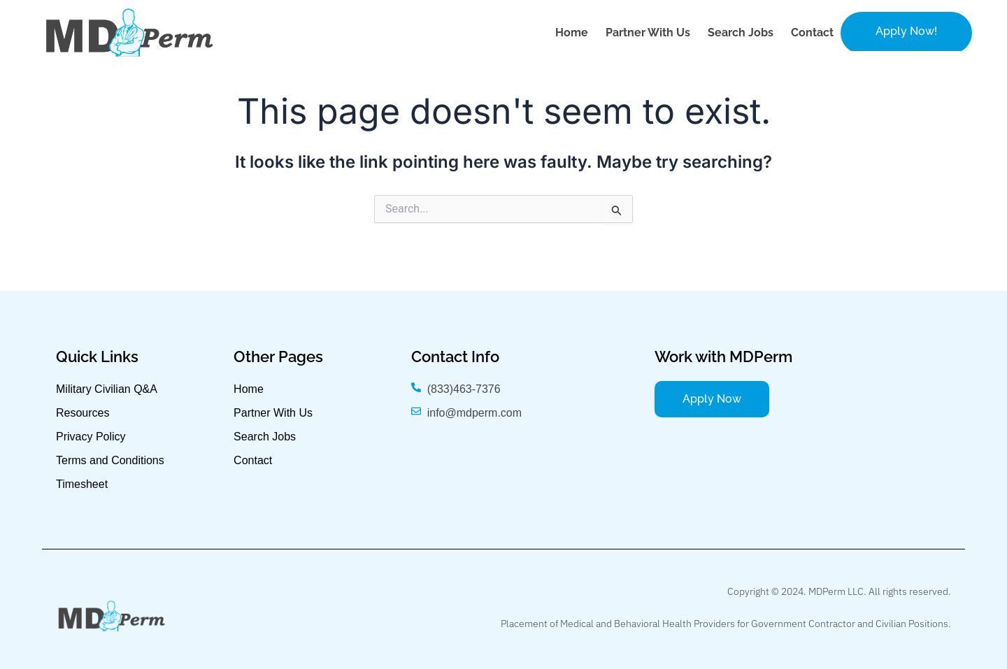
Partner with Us (648, 32)
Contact (812, 32)
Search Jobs (740, 32)
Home (571, 32)
